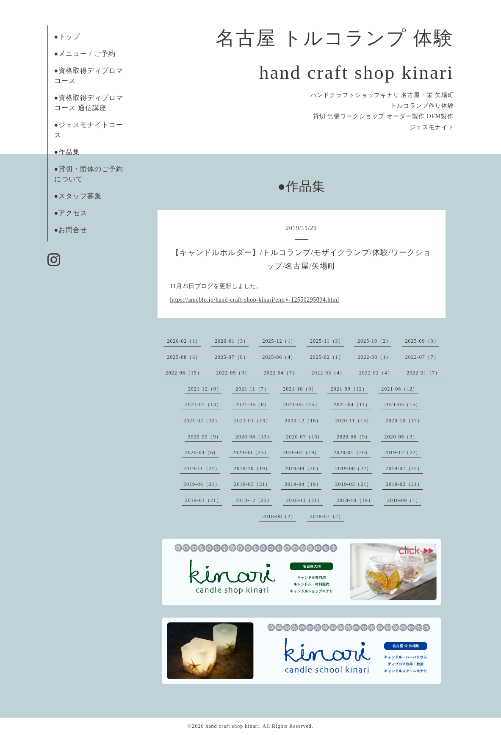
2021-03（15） (402, 405)
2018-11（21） (304, 500)
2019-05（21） (252, 484)
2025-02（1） (327, 357)
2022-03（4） (328, 373)
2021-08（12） (399, 389)
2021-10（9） (300, 389)
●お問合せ (71, 229)
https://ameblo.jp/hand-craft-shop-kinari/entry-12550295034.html (254, 300)
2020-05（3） (401, 437)
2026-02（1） (184, 341)
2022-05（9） (233, 373)
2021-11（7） (252, 389)
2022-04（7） (281, 373)
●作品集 (67, 151)
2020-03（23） (251, 452)
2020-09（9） (205, 437)
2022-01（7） (423, 373)
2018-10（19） (355, 500)
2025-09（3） (422, 341)
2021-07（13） (203, 405)
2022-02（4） (376, 373)
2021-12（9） (205, 389)
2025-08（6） (184, 357)
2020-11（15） (353, 421)
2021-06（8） (252, 405)
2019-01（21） (203, 500)
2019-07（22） (404, 469)
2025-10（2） (374, 341)
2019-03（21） (353, 484)
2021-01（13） (252, 421)
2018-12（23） (253, 500)
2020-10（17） (404, 421)
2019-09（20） (303, 469)
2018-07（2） (327, 516)
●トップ (67, 36)
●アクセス (71, 212)
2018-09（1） (404, 500)
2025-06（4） (279, 357)
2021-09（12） (349, 389)
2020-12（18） (303, 421)
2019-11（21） (201, 469)
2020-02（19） (301, 452)
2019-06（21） (201, 484)
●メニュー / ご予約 (85, 53)
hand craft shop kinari (232, 726)
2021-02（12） (201, 421)
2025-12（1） (279, 341)
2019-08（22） (353, 469)
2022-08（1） (374, 357)
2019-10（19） (252, 469)
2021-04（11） (352, 405)
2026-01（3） (232, 341)
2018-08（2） (279, 516)
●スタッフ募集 (78, 196)
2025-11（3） (327, 341)
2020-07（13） (304, 437)
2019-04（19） (303, 484)
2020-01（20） (352, 452)
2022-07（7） (422, 357)
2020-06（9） (354, 437)
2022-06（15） (184, 373)
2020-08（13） (253, 437)
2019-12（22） (403, 452)
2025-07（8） (232, 357)
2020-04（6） (202, 452)
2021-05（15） (301, 405)
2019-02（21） (404, 484)
